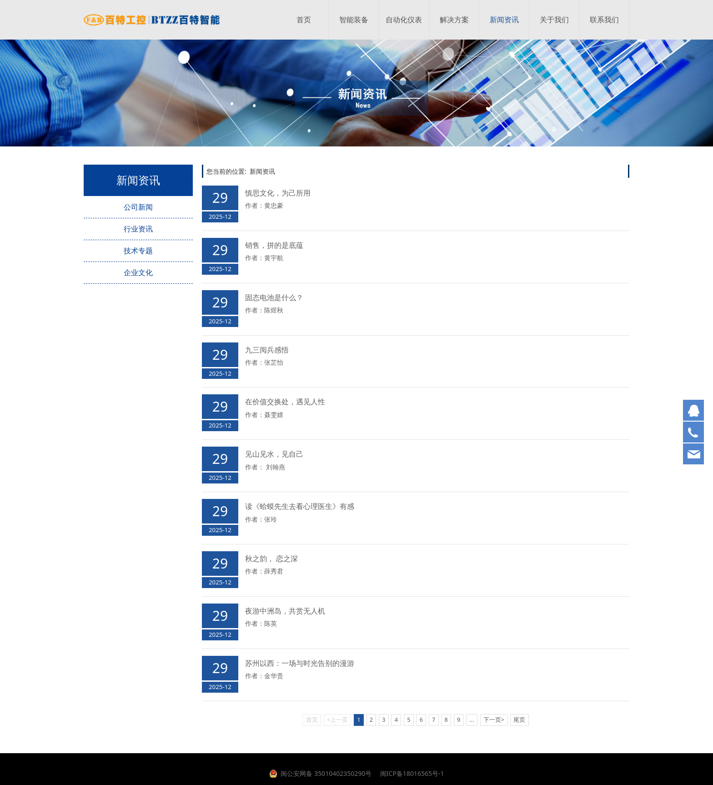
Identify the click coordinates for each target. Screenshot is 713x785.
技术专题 (138, 251)
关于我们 (554, 20)
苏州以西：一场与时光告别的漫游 (299, 663)
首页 (303, 20)
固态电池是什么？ (274, 297)
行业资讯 (138, 229)
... (471, 720)
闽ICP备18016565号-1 (411, 773)
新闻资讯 (504, 20)
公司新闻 (138, 207)
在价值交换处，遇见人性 (285, 402)
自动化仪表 (404, 20)
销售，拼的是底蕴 (274, 245)
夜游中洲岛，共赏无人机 (285, 611)
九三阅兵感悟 (267, 350)
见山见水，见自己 (274, 454)
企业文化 (138, 272)
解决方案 (454, 20)
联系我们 (604, 20)
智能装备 (353, 20)
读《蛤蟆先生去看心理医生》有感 (299, 506)
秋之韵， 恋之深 (271, 559)
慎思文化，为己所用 (278, 193)
